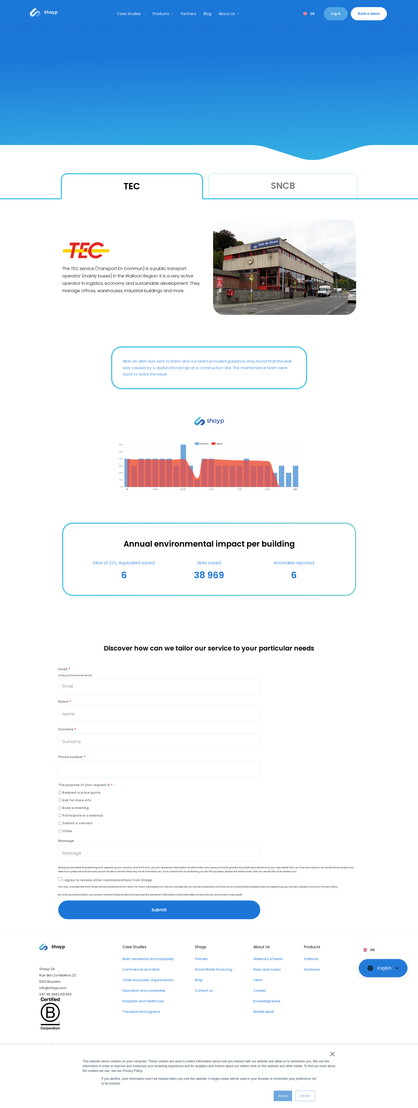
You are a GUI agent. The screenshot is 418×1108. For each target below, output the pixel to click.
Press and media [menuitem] (267, 969)
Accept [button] (283, 1096)
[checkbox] (209, 811)
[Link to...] (44, 12)
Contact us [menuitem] (204, 990)
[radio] (209, 792)
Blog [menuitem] (198, 980)
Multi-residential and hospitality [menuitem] (148, 959)
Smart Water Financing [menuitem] (213, 969)
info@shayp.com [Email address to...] (53, 988)
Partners (188, 13)
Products (163, 13)
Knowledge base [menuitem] (266, 1001)
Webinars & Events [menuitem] (268, 959)
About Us (229, 13)
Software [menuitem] (311, 959)
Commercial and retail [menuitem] (140, 969)
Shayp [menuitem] (200, 947)
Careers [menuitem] (259, 990)
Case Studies (131, 13)
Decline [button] (305, 1096)
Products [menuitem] (312, 947)
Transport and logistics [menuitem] (141, 1011)
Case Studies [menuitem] (134, 947)
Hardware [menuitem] (312, 969)
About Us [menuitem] (261, 947)
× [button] (331, 1054)
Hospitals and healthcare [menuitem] (143, 1001)
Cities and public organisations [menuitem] (148, 980)
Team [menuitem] (258, 980)
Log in (336, 13)
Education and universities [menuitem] (143, 990)
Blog (207, 13)
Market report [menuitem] (263, 1011)
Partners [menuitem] (201, 959)
